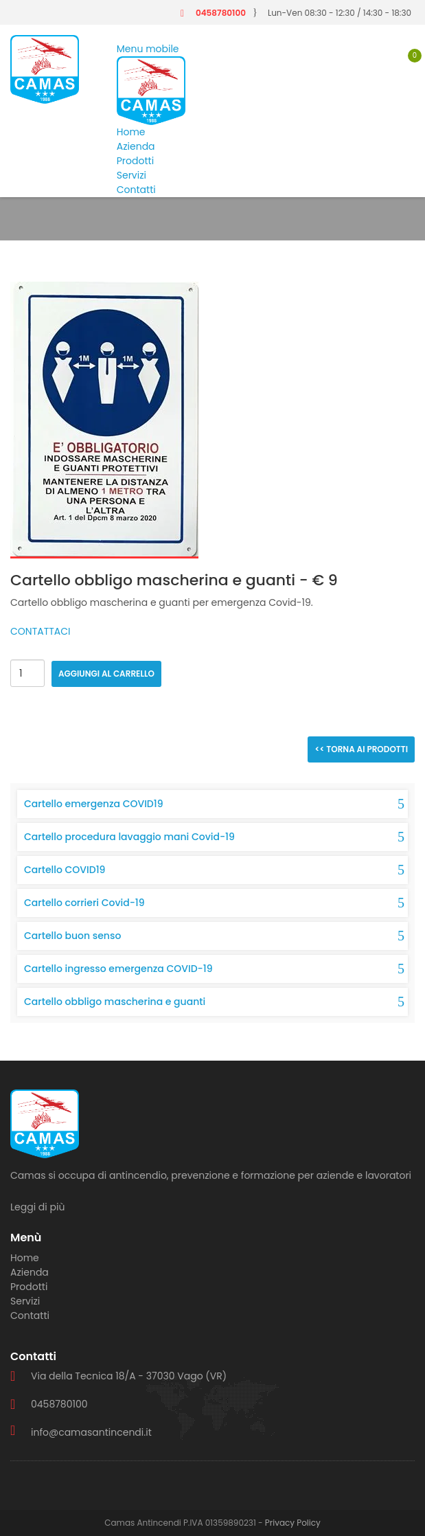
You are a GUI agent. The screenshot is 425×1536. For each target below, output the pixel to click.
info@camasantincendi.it (91, 1432)
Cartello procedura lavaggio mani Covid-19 (129, 837)
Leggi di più (37, 1207)
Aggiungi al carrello (106, 673)
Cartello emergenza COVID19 (93, 804)
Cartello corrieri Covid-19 (84, 903)
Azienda (136, 146)
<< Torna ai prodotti (361, 749)
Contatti (136, 189)
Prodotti (135, 161)
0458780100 (221, 13)
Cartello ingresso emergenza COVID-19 (118, 968)
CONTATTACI (40, 631)
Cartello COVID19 (64, 870)
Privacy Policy (293, 1522)
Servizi (131, 175)
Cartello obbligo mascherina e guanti (114, 1001)
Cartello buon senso (72, 935)
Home (131, 132)
